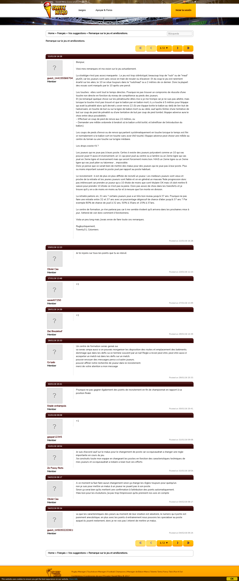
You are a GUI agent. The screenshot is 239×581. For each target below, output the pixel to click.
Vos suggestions (77, 33)
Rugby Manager (79, 571)
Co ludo (51, 362)
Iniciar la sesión (183, 10)
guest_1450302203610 (60, 530)
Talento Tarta (156, 571)
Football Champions (116, 571)
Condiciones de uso (93, 576)
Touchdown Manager (96, 571)
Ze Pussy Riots (55, 468)
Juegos (82, 10)
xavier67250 (54, 300)
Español (188, 1)
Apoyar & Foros (103, 10)
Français (61, 33)
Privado (106, 576)
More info (73, 579)
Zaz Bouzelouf (54, 331)
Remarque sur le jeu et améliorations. (108, 33)
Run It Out (178, 571)
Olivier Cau (52, 269)
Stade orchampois (56, 406)
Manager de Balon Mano (138, 571)
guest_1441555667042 (60, 78)
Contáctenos (77, 576)
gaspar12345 (54, 437)
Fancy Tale (168, 571)
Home (51, 33)
